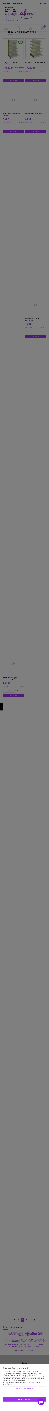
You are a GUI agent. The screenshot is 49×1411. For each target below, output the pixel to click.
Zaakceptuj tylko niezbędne (24, 1388)
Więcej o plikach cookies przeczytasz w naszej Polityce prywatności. (22, 1383)
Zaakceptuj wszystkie (25, 1399)
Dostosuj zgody (24, 1394)
